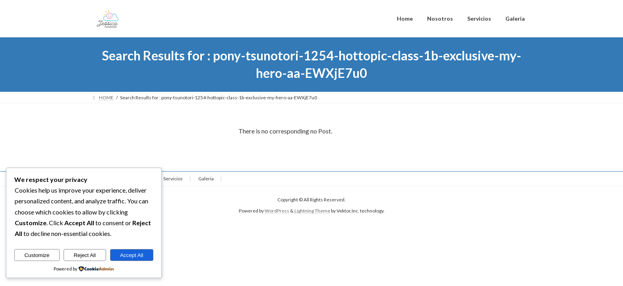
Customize (36, 255)
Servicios (173, 179)
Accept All (131, 255)
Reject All (85, 255)
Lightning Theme (312, 211)
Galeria (206, 179)
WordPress (277, 211)
